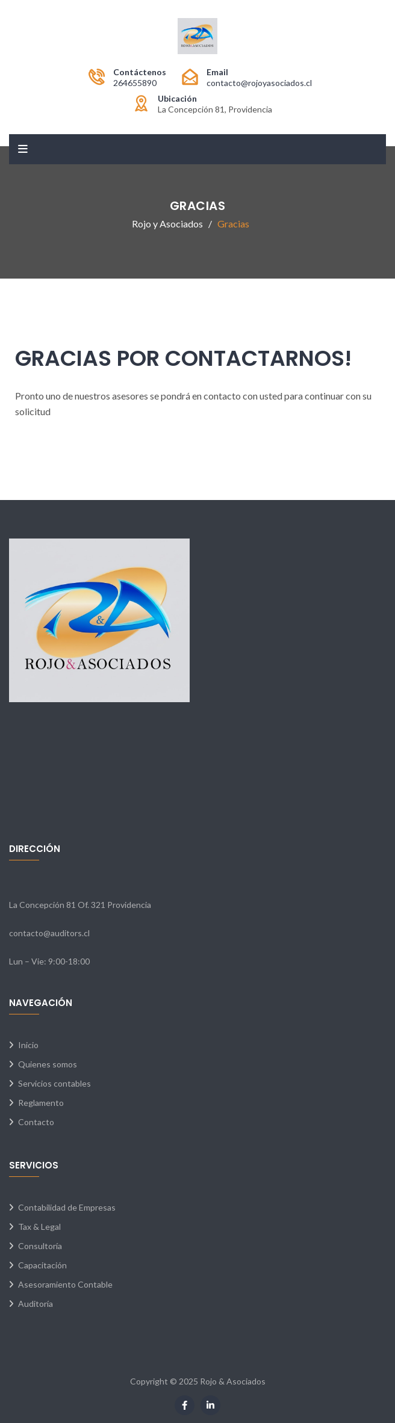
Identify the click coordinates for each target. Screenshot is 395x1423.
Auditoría (35, 1303)
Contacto (36, 1122)
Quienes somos (47, 1064)
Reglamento (41, 1102)
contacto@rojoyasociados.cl (259, 83)
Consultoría (40, 1246)
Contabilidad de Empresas (67, 1207)
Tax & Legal (39, 1226)
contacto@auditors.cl (49, 933)
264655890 (135, 83)
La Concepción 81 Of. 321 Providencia (80, 905)
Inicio (28, 1045)
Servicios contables (54, 1083)
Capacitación (42, 1265)
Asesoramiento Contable (65, 1284)
